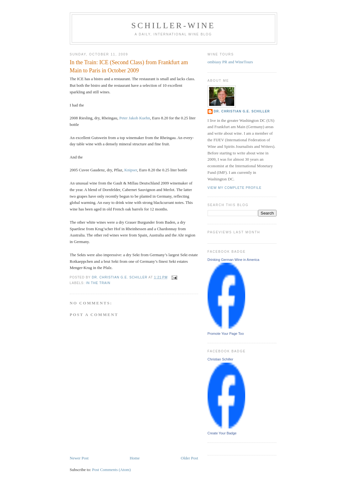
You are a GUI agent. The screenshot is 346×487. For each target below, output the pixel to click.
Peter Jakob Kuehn (134, 118)
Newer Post (79, 458)
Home (135, 458)
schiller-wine (173, 25)
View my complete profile (235, 187)
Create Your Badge (222, 433)
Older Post (189, 458)
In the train (98, 283)
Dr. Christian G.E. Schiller (242, 111)
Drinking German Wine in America (234, 260)
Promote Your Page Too (226, 333)
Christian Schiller (221, 359)
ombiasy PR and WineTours (230, 62)
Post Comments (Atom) (111, 469)
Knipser (130, 170)
